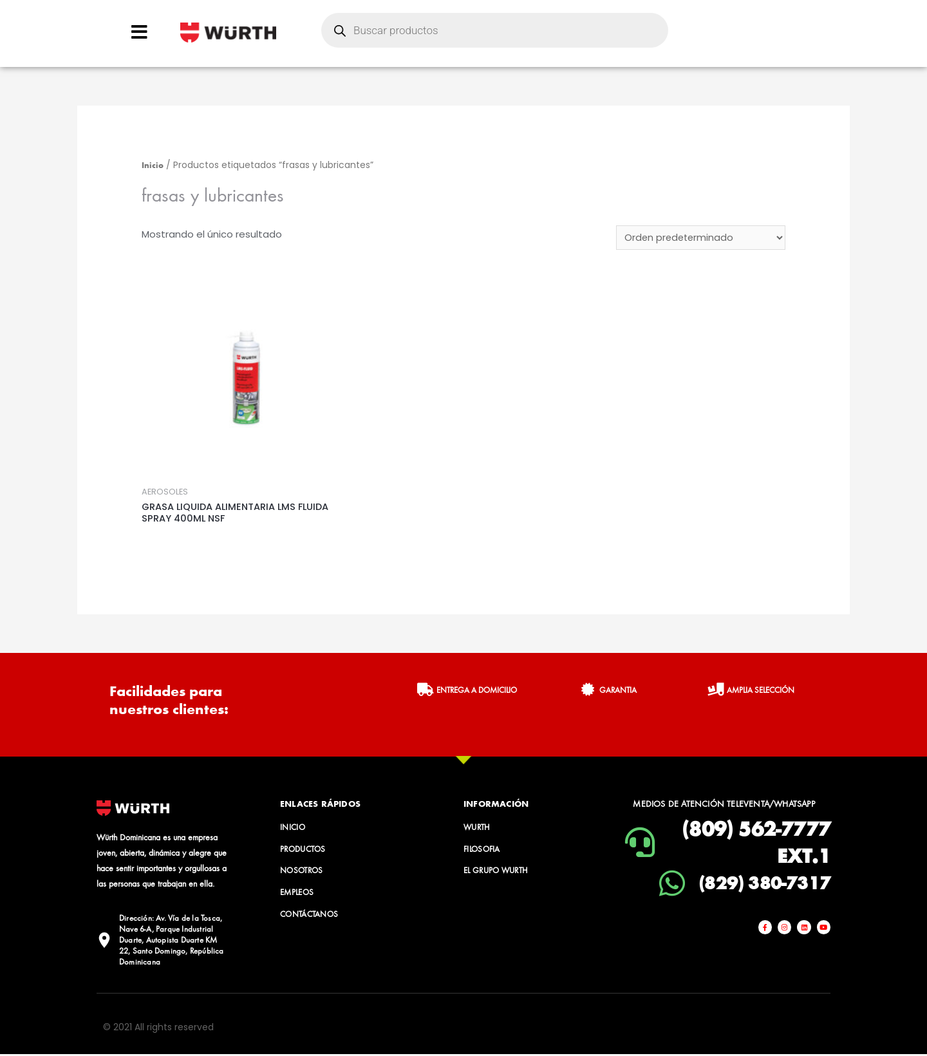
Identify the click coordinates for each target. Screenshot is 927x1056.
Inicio (153, 165)
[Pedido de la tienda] (699, 238)
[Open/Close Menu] (139, 32)
